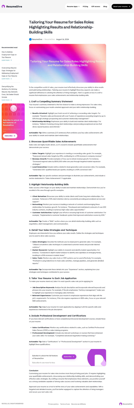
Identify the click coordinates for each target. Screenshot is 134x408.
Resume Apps (73, 6)
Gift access (95, 6)
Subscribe (10, 136)
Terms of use (65, 404)
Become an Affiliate (78, 404)
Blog (105, 6)
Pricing (85, 6)
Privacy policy (53, 404)
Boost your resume (121, 6)
